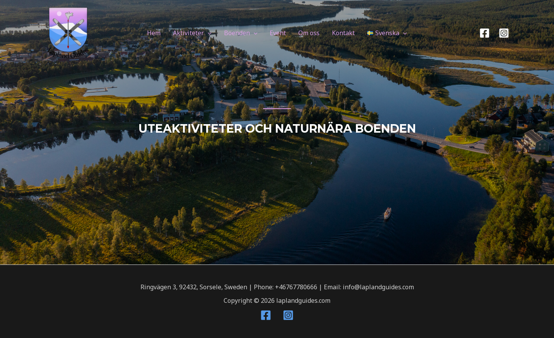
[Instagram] (504, 33)
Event (278, 33)
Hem (154, 33)
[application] (208, 33)
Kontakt (343, 33)
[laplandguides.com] (68, 32)
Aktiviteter (192, 33)
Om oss (309, 33)
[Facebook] (484, 33)
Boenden (241, 33)
